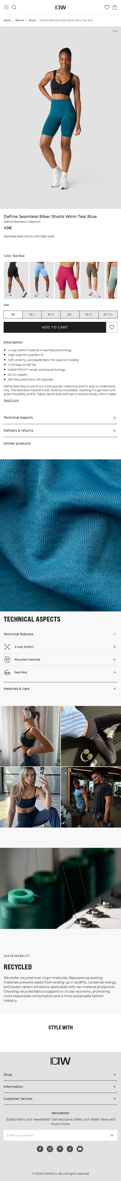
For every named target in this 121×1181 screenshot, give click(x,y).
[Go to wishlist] (107, 7)
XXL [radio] (107, 314)
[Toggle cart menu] (115, 7)
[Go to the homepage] (60, 7)
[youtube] (79, 1148)
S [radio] (32, 314)
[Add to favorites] (112, 327)
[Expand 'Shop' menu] (60, 1075)
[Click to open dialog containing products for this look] (30, 736)
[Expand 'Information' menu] (60, 1087)
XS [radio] (13, 314)
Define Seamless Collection (22, 221)
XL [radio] (89, 314)
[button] (60, 430)
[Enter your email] (54, 1135)
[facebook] (40, 1148)
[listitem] (16, 280)
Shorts (32, 20)
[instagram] (50, 1148)
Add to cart (55, 327)
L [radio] (70, 314)
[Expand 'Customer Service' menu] (60, 1099)
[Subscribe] (111, 1135)
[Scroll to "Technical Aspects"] (60, 417)
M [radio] (51, 314)
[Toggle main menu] (6, 7)
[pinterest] (59, 1148)
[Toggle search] (14, 7)
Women (19, 20)
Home (7, 20)
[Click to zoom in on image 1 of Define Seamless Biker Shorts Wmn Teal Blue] (60, 117)
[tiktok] (69, 1148)
